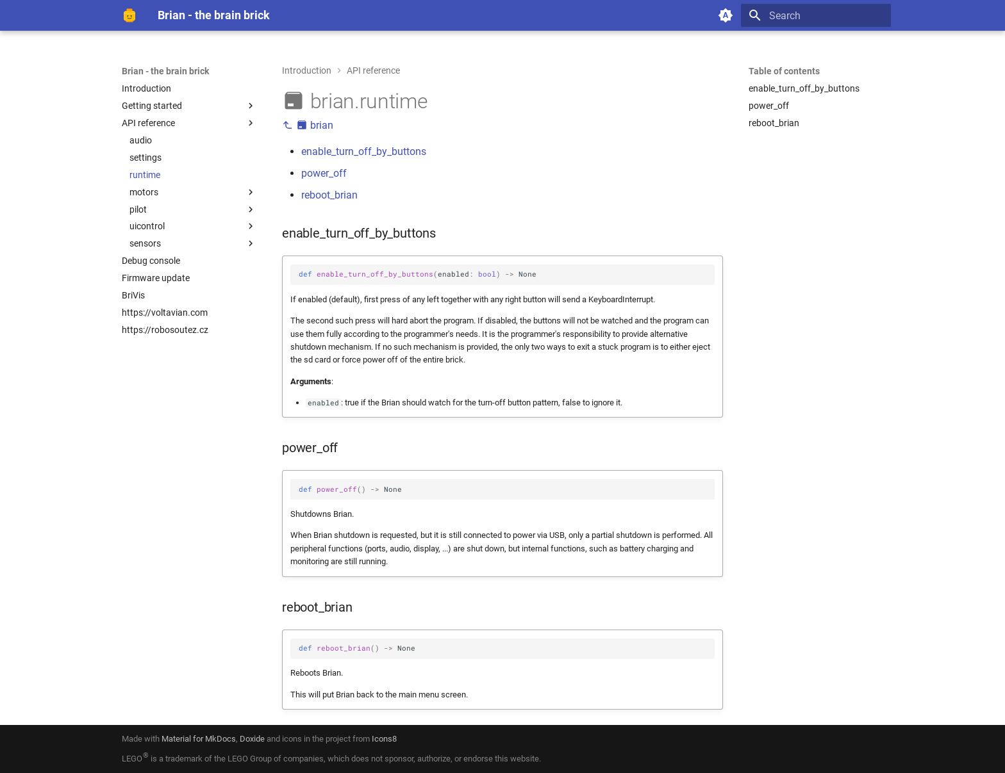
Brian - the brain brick (165, 71)
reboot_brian (329, 195)
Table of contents (784, 71)
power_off (324, 173)
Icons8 (384, 739)
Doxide (253, 739)
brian (307, 125)
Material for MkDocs (199, 739)
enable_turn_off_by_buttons (363, 151)
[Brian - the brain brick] (129, 15)
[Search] (816, 15)
